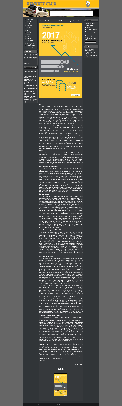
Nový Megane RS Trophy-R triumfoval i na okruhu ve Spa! (30, 59)
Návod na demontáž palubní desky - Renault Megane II (29, 93)
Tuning (29, 27)
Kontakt (29, 38)
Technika (29, 32)
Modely (29, 23)
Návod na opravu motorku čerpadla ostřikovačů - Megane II (30, 101)
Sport (28, 29)
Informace (29, 34)
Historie (29, 21)
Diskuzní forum (31, 45)
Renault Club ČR (50, 404)
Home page (30, 19)
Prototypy (29, 25)
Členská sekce (30, 47)
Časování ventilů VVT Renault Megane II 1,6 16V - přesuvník (30, 85)
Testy (28, 31)
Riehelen (62, 404)
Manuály (29, 42)
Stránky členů (30, 44)
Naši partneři (30, 40)
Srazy (28, 36)
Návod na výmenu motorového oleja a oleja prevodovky (30, 81)
